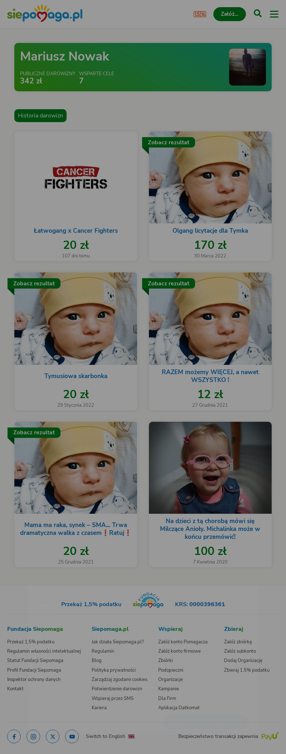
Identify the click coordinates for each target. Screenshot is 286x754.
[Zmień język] (20, 587)
